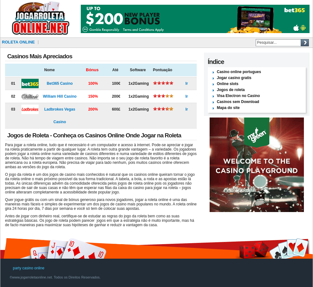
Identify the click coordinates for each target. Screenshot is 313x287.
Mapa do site (228, 108)
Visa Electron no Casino (238, 96)
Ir (186, 83)
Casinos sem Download (238, 102)
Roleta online (18, 42)
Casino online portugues (239, 72)
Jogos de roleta (231, 90)
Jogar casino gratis (234, 78)
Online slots (228, 84)
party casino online (28, 268)
